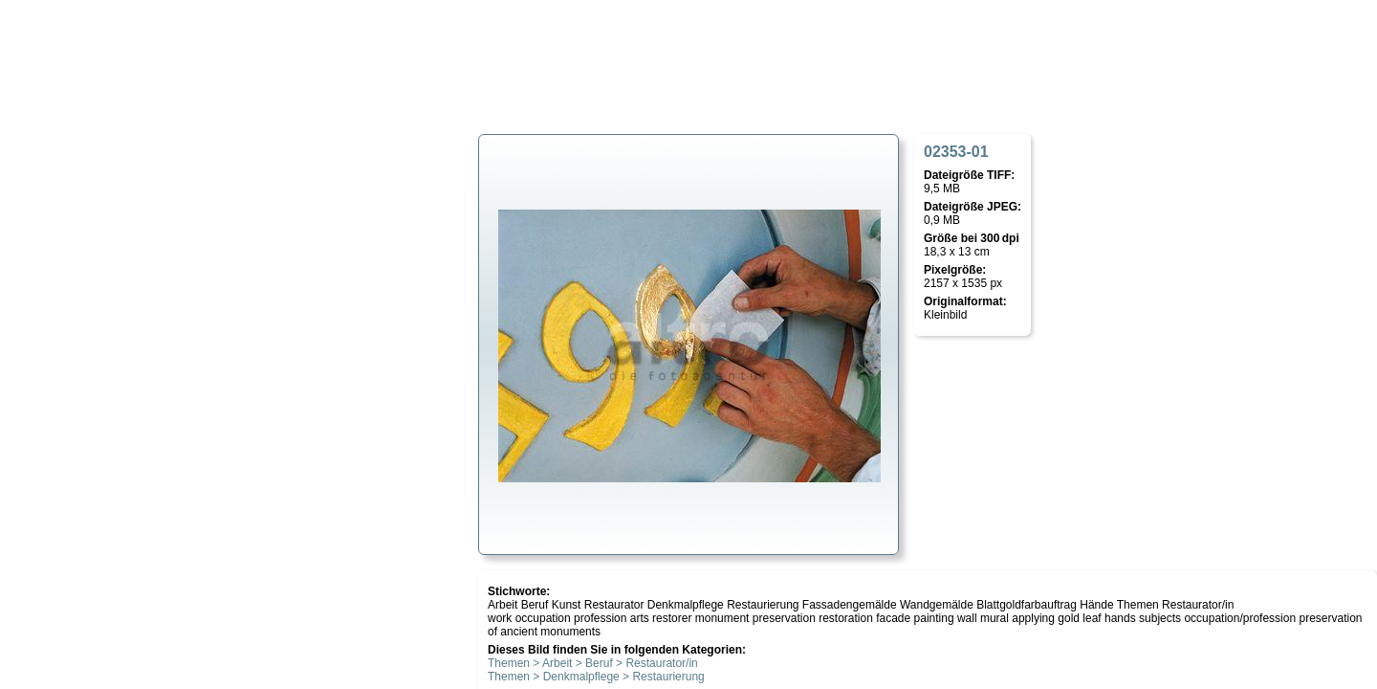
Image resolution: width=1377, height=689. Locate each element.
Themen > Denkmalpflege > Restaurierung (596, 676)
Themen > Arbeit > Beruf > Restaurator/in (593, 663)
